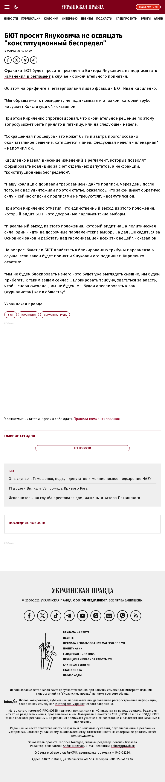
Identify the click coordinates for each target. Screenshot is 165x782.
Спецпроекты (127, 18)
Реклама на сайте (76, 632)
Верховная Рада (55, 314)
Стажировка (72, 670)
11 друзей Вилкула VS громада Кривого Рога (48, 488)
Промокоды (72, 675)
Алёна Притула (73, 746)
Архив (158, 18)
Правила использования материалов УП (94, 643)
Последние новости (27, 523)
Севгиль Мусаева (125, 742)
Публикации (30, 18)
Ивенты (87, 18)
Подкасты (104, 18)
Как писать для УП (76, 664)
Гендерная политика (79, 653)
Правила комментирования (96, 419)
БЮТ (11, 314)
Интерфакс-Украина (69, 704)
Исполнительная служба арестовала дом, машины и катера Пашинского (74, 498)
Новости (11, 18)
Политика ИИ (72, 648)
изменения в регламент (27, 76)
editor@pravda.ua (123, 746)
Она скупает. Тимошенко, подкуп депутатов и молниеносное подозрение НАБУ (80, 478)
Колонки (51, 18)
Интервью (70, 18)
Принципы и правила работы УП (87, 659)
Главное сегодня (19, 436)
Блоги (146, 18)
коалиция (28, 314)
